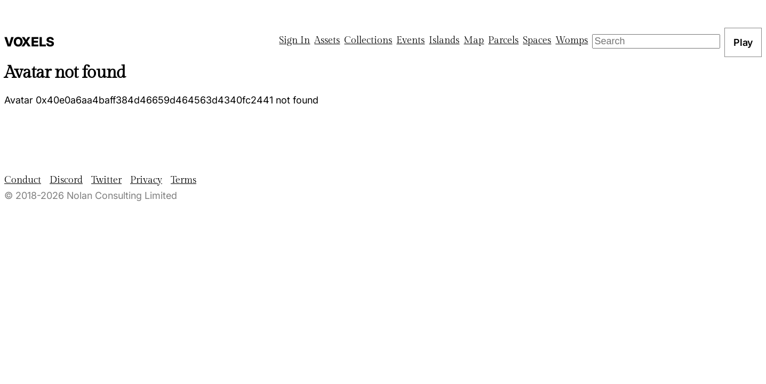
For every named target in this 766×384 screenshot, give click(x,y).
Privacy (146, 180)
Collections (368, 40)
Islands (444, 40)
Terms (183, 180)
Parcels (503, 40)
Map (474, 40)
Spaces (537, 40)
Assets (327, 40)
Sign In (294, 40)
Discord (66, 180)
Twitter (106, 180)
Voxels (29, 42)
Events (410, 40)
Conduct (22, 180)
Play (743, 42)
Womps (571, 40)
